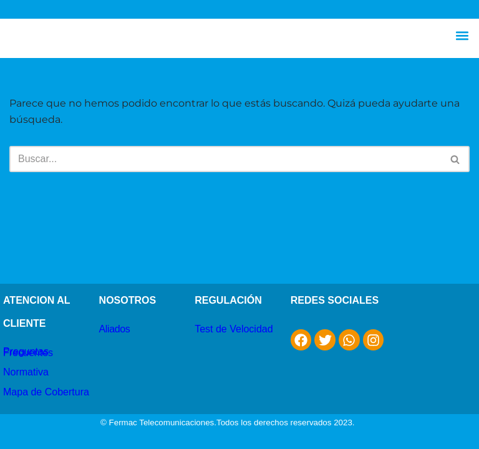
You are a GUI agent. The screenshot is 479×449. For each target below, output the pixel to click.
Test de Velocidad (234, 329)
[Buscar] (225, 159)
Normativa (26, 372)
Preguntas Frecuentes (28, 352)
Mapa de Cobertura (46, 392)
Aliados (114, 329)
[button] (462, 35)
